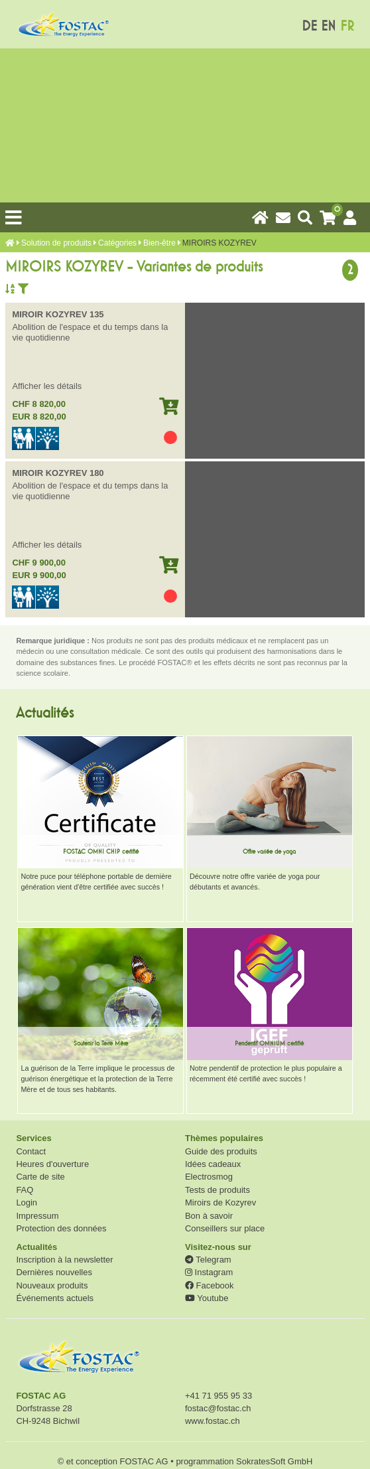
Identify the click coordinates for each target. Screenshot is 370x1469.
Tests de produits (217, 1190)
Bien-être (159, 243)
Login (26, 1202)
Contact (31, 1151)
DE (309, 26)
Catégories (117, 243)
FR (347, 26)
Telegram (208, 1260)
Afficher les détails (47, 386)
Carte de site (40, 1177)
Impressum (37, 1216)
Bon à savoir (209, 1216)
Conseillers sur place (225, 1228)
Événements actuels (54, 1298)
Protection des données (61, 1228)
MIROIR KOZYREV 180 (57, 473)
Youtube (206, 1298)
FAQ (24, 1190)
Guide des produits (221, 1151)
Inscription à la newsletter (64, 1260)
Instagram (209, 1272)
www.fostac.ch (212, 1421)
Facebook (209, 1285)
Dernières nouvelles (54, 1272)
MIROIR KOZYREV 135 (57, 314)
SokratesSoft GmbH (274, 1461)
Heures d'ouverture (52, 1164)
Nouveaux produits (52, 1285)
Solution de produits (56, 243)
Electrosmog (209, 1177)
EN (328, 26)
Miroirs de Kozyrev (220, 1202)
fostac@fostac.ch (218, 1408)
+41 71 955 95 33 (218, 1396)
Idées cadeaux (213, 1164)
